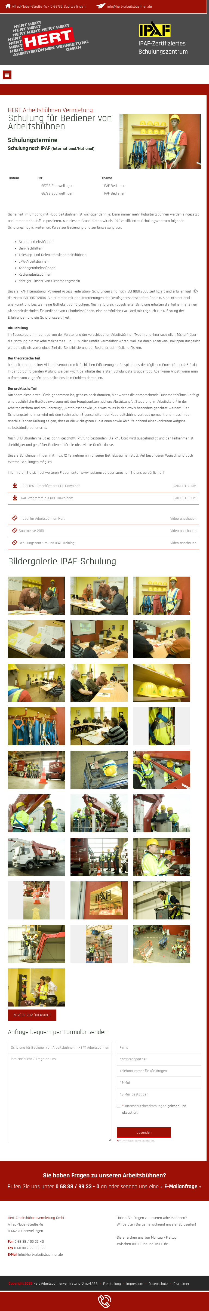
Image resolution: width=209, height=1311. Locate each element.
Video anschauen (183, 518)
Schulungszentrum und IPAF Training (47, 543)
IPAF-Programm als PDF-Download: (46, 498)
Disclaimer (181, 1283)
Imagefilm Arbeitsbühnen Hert (42, 518)
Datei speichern (184, 486)
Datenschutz (158, 1283)
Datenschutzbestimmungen (145, 1106)
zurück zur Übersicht (32, 1015)
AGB (94, 1283)
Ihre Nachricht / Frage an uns (60, 1097)
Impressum (134, 1283)
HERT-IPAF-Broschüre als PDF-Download (50, 486)
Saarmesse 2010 (31, 530)
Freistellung (112, 1283)
